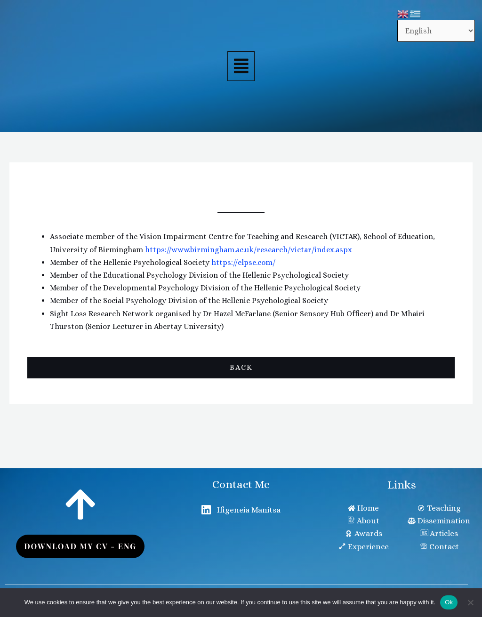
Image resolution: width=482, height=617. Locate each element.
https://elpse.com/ (243, 262)
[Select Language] (436, 31)
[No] (470, 602)
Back (241, 367)
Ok (449, 602)
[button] (241, 66)
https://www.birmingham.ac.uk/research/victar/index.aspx (248, 249)
